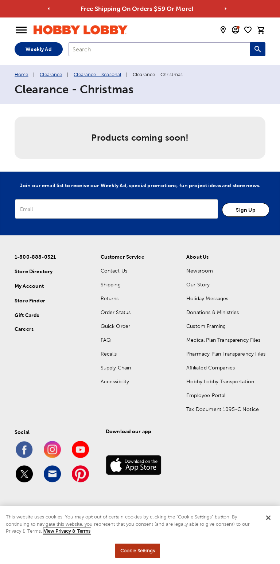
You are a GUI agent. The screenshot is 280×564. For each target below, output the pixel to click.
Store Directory (33, 271)
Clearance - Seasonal (97, 74)
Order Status (116, 312)
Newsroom (199, 271)
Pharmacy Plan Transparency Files (225, 354)
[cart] (261, 30)
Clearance (51, 74)
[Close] (268, 522)
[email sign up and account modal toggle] (235, 30)
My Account (29, 286)
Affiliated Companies (210, 368)
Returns (110, 298)
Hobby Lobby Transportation (220, 381)
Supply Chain (116, 368)
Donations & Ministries (212, 312)
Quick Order (116, 326)
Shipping (111, 284)
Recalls (109, 354)
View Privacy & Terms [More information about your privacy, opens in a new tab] (67, 535)
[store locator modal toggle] (223, 30)
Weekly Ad (38, 49)
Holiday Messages (207, 298)
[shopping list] (248, 30)
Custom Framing (206, 326)
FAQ (106, 340)
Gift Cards (27, 315)
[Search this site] (257, 49)
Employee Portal (205, 395)
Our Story (198, 284)
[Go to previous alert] (49, 9)
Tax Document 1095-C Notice (222, 409)
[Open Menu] (21, 30)
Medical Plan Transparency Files (223, 340)
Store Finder (30, 300)
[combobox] (159, 49)
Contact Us (114, 271)
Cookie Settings (137, 554)
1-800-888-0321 (35, 257)
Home (21, 74)
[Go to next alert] (225, 9)
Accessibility (115, 381)
